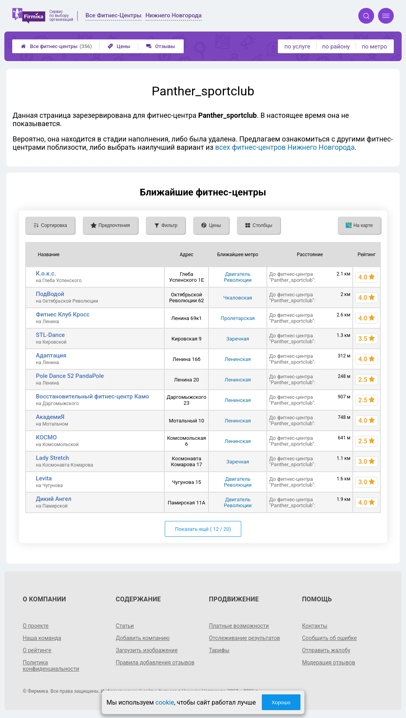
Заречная (237, 339)
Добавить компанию (143, 638)
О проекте (36, 626)
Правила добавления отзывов (155, 662)
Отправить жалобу (326, 650)
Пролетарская (238, 318)
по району (336, 46)
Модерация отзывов (328, 662)
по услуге (298, 46)
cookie (164, 702)
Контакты (314, 626)
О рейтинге (37, 650)
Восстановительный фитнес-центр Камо (92, 396)
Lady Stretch (52, 457)
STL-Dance (50, 335)
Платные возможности (239, 626)
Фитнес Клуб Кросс (62, 314)
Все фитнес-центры (56, 46)
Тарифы (219, 650)
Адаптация (51, 355)
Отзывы (160, 46)
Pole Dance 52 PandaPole (70, 375)
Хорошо (281, 702)
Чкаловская (237, 298)
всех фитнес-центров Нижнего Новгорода (285, 147)
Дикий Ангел (53, 498)
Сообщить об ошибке (329, 638)
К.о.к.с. (46, 273)
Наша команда (42, 638)
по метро (374, 46)
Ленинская (238, 359)
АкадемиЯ (50, 416)
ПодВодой (50, 294)
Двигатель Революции (238, 277)
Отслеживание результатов (244, 638)
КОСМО (46, 437)
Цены (119, 46)
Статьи (125, 626)
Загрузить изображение (147, 650)
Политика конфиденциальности (51, 665)
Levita (44, 478)
